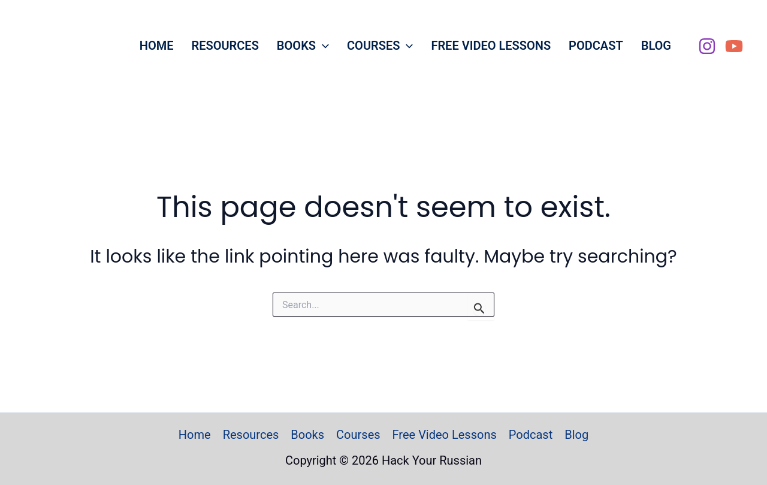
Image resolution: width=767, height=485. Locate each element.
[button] (322, 45)
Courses (380, 45)
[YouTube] (734, 46)
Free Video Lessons (491, 45)
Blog (656, 45)
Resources (224, 45)
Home (157, 45)
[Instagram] (707, 46)
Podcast (596, 45)
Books (303, 45)
